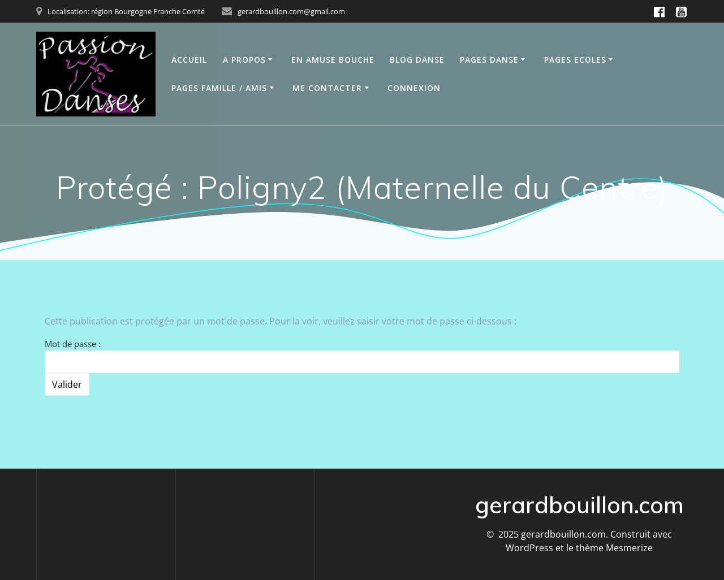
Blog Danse (417, 59)
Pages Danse (489, 59)
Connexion (414, 88)
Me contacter (327, 88)
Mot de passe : (362, 355)
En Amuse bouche (332, 59)
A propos (244, 59)
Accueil (189, 59)
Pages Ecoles (575, 59)
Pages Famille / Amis (219, 88)
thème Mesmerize (614, 548)
